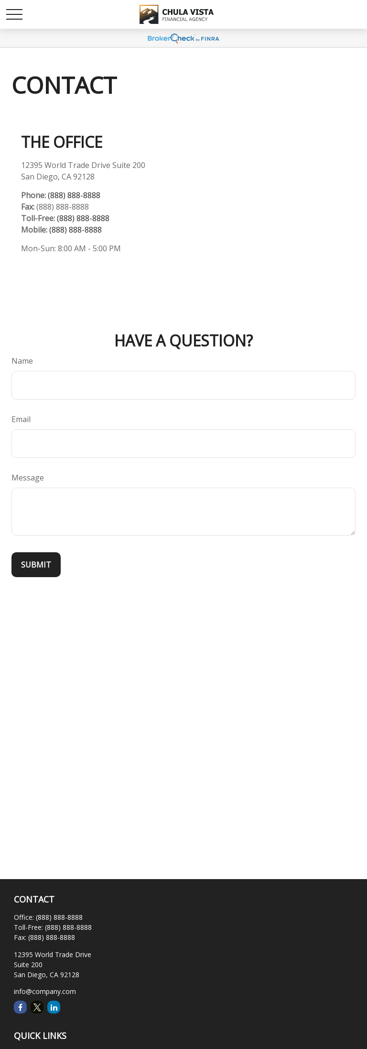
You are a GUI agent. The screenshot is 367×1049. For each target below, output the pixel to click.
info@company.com (45, 991)
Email (21, 419)
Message (27, 477)
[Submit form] (36, 564)
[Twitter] (37, 1007)
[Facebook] (20, 1007)
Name (22, 361)
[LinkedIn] (53, 1007)
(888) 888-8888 (74, 195)
